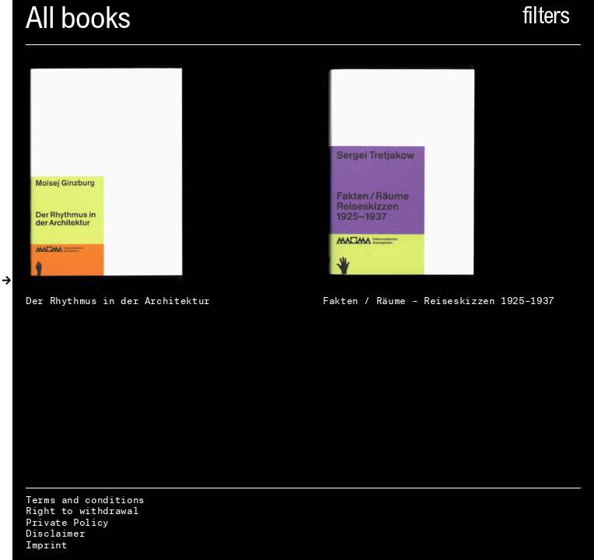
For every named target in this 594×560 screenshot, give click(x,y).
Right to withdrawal (82, 511)
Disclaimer (55, 533)
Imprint (46, 545)
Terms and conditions (85, 500)
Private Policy (67, 522)
